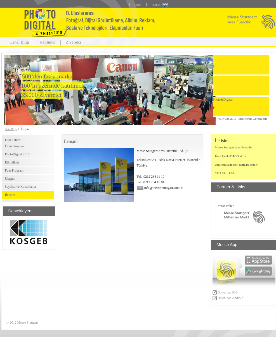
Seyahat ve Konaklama (20, 187)
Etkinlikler (12, 162)
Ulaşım (10, 178)
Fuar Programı (15, 170)
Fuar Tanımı (13, 140)
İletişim (10, 195)
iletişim (137, 4)
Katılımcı (47, 42)
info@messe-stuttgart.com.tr (160, 188)
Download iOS (225, 292)
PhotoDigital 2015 (17, 154)
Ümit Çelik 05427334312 (230, 156)
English (156, 4)
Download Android (228, 298)
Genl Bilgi (11, 129)
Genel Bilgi (19, 42)
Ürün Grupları (14, 146)
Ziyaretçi (73, 42)
